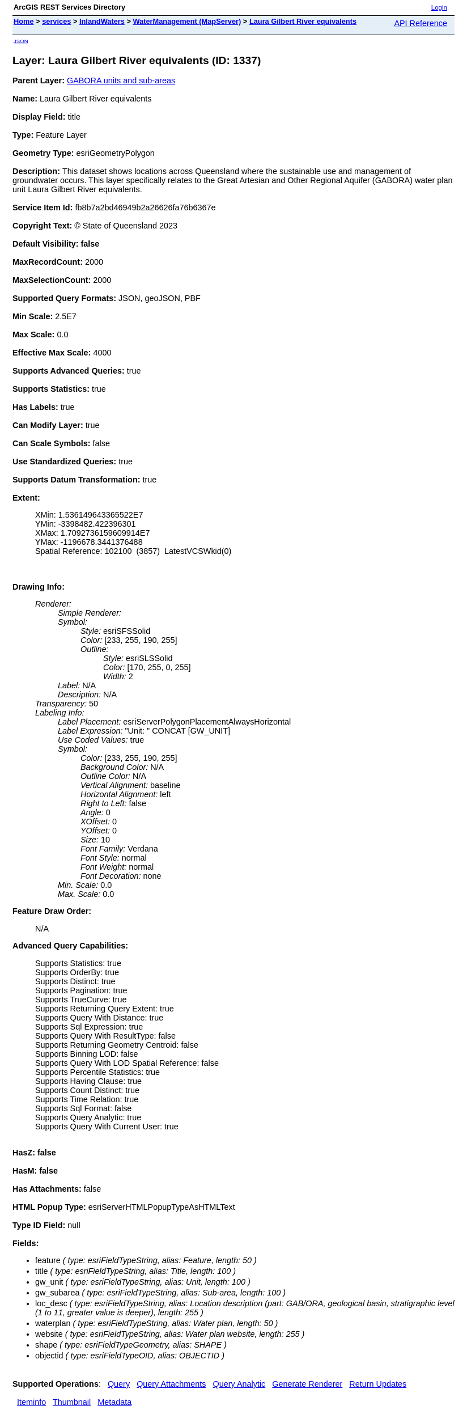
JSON (21, 41)
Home (24, 21)
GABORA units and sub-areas (121, 80)
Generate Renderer (307, 1383)
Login (439, 7)
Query (119, 1383)
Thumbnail (72, 1402)
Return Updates (377, 1383)
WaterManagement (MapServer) (187, 21)
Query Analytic (239, 1383)
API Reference (420, 23)
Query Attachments (171, 1383)
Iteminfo (31, 1402)
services (56, 21)
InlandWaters (102, 21)
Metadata (114, 1402)
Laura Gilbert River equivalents (302, 21)
